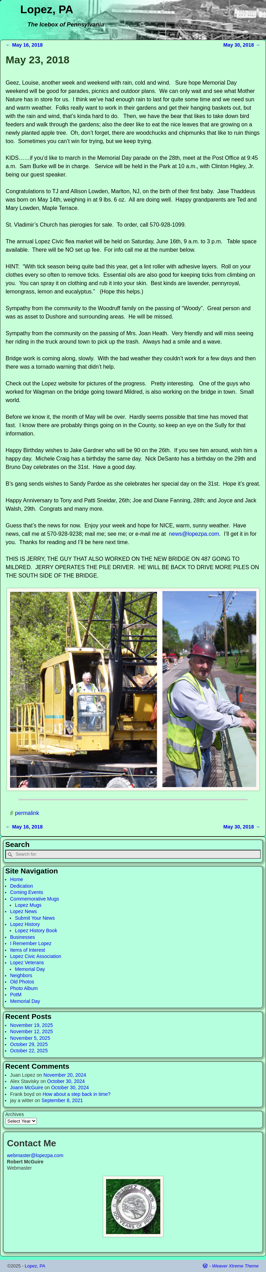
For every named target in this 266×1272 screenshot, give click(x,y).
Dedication (21, 886)
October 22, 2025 (29, 1050)
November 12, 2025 (31, 1031)
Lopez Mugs (28, 905)
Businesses (22, 937)
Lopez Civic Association (35, 956)
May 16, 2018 (24, 45)
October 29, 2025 (29, 1044)
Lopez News (23, 911)
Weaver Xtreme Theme (235, 1266)
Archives (14, 1114)
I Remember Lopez (30, 943)
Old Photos (22, 981)
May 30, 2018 (241, 45)
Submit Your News (35, 918)
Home (16, 879)
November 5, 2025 (30, 1038)
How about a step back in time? (76, 1094)
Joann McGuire (26, 1087)
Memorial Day (30, 969)
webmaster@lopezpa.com (35, 1155)
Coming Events (26, 892)
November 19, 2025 (31, 1025)
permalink (27, 813)
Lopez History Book (36, 930)
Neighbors (21, 975)
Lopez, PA (46, 9)
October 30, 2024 (66, 1081)
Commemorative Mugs (34, 899)
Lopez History (25, 924)
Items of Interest (27, 950)
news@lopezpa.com (194, 534)
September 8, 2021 (62, 1100)
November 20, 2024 (64, 1075)
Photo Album (24, 988)
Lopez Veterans (27, 962)
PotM (16, 994)
